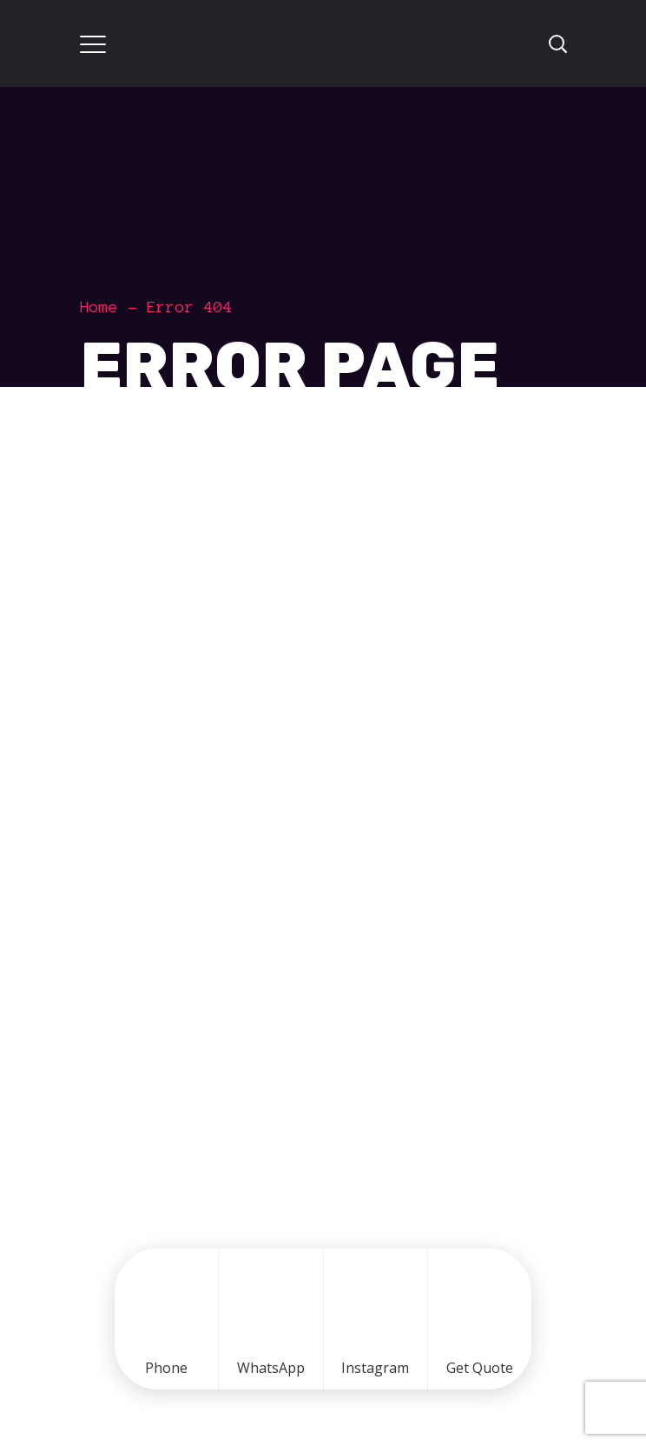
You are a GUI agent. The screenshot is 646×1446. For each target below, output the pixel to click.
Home (99, 307)
